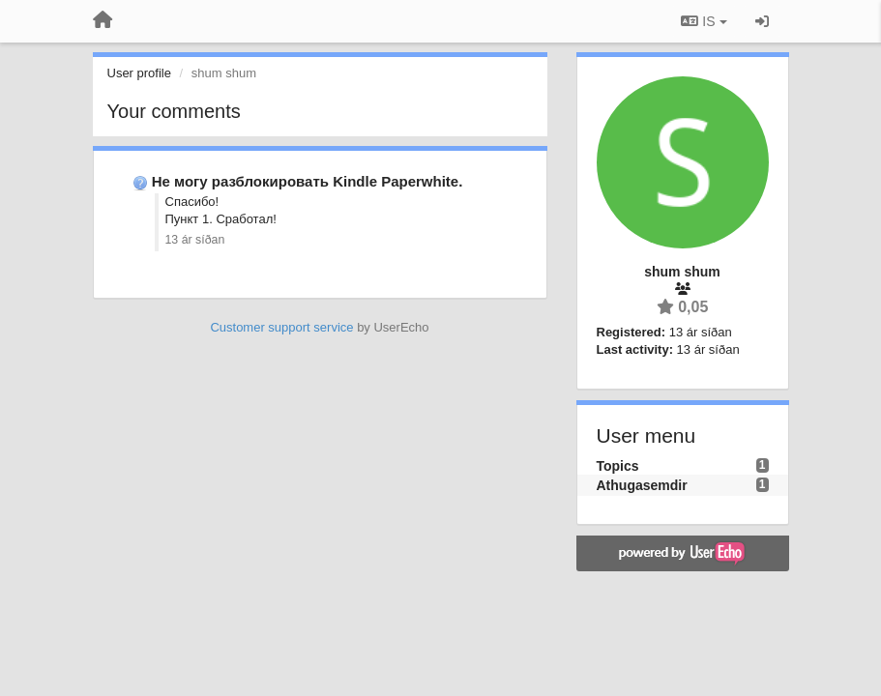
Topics (618, 466)
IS (703, 21)
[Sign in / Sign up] (762, 21)
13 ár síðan (195, 239)
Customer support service (281, 327)
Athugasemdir (642, 485)
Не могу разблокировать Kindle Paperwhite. (307, 181)
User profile (139, 73)
